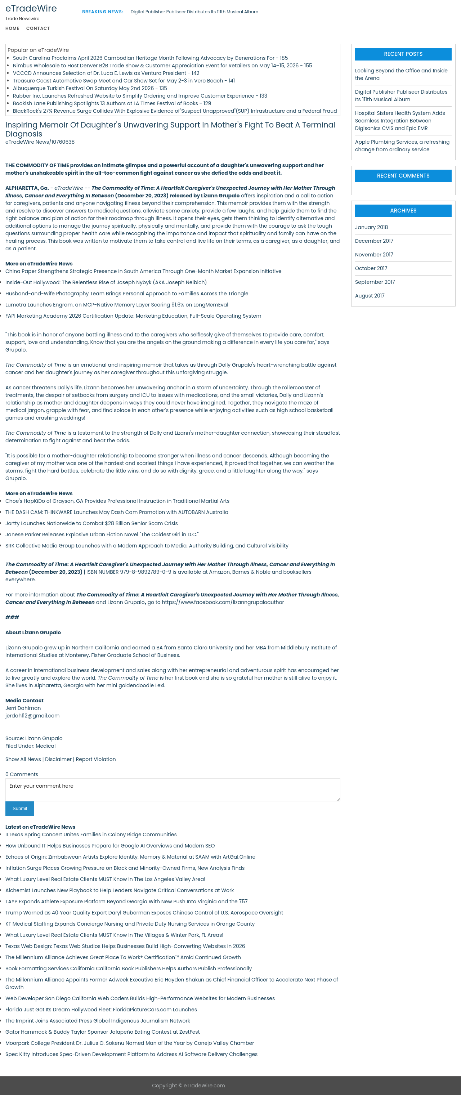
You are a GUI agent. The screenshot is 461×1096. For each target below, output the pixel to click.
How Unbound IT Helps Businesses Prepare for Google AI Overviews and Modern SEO (110, 846)
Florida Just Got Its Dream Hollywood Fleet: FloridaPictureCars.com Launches (101, 1010)
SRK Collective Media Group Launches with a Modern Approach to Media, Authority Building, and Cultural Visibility (146, 547)
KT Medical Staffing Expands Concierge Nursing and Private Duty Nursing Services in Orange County (130, 925)
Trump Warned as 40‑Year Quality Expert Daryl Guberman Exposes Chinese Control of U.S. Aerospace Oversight (144, 913)
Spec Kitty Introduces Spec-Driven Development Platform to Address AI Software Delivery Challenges (131, 1055)
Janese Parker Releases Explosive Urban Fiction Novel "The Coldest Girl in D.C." (102, 536)
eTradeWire (31, 8)
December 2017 (374, 242)
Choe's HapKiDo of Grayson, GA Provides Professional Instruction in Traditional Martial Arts (117, 502)
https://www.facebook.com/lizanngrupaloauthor (223, 603)
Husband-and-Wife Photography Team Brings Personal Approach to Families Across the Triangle (127, 295)
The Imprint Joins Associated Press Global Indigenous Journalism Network (97, 1021)
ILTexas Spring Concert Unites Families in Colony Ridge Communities (91, 835)
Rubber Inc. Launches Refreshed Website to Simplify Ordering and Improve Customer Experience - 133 (140, 96)
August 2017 (370, 296)
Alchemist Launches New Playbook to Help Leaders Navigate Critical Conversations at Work (119, 891)
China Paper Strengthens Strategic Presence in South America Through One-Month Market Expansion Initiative (143, 272)
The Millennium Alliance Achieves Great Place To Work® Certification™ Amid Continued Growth (123, 958)
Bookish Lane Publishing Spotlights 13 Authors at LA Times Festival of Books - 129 (112, 104)
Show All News (23, 760)
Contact (41, 29)
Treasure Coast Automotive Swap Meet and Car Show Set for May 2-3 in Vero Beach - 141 (124, 81)
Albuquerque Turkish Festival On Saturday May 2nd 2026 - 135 (90, 89)
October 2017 (371, 269)
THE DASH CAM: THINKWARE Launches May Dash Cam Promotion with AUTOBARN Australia (116, 513)
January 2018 (371, 228)
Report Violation (96, 760)
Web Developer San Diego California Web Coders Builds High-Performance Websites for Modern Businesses (140, 999)
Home (12, 29)
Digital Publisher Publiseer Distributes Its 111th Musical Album (194, 12)
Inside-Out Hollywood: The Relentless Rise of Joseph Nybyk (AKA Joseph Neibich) (106, 283)
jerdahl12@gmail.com (32, 717)
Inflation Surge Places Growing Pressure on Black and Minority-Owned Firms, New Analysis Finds (125, 869)
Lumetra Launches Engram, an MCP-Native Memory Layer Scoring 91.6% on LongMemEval (116, 306)
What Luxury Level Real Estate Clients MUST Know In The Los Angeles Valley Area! (105, 880)
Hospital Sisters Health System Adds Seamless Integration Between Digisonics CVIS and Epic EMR (400, 122)
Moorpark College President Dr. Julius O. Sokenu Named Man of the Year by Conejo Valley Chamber (129, 1044)
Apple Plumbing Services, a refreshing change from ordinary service (402, 146)
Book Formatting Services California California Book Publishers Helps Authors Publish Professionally (128, 969)
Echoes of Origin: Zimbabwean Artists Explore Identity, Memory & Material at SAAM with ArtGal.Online (130, 858)
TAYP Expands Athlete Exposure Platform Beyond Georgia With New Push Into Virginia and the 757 (126, 902)
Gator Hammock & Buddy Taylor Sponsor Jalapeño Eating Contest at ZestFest (102, 1033)
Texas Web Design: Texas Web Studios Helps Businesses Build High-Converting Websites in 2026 (125, 947)
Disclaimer (58, 760)
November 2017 (374, 255)
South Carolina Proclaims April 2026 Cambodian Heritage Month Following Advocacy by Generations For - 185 (150, 59)
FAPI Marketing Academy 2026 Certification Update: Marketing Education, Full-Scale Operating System (133, 317)
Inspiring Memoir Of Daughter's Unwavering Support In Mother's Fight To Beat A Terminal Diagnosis (170, 130)
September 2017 (375, 283)
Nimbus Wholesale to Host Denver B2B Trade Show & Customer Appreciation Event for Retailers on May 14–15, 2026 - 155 (162, 66)
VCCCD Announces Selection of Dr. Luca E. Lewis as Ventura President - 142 (106, 74)
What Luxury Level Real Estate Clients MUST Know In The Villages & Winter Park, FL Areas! (114, 936)
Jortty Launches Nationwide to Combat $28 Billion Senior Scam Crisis (91, 524)
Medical (45, 747)
